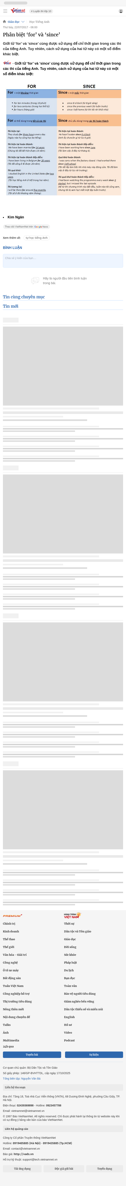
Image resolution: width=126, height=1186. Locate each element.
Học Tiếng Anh (39, 21)
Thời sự (69, 923)
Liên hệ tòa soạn (15, 1087)
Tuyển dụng (104, 1168)
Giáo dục (14, 21)
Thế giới (8, 947)
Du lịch (69, 970)
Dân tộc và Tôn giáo (77, 931)
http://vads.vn (24, 1154)
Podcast (69, 1040)
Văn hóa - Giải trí (15, 955)
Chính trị (9, 923)
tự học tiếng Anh (37, 238)
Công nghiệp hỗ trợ (16, 993)
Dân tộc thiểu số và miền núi (83, 1009)
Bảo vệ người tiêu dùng (80, 993)
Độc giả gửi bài (64, 1168)
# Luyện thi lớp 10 (41, 11)
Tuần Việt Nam (13, 986)
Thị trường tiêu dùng (17, 1001)
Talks (7, 1025)
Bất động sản (12, 978)
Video (68, 1032)
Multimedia (11, 1040)
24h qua (8, 1046)
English (69, 1017)
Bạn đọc (69, 978)
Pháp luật (70, 962)
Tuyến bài (32, 1054)
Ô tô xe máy (11, 970)
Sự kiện (94, 1054)
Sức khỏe (70, 955)
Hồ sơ (68, 1025)
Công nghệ (10, 962)
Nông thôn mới (13, 1009)
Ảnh (6, 1032)
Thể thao (9, 939)
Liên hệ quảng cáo (16, 1129)
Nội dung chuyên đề (16, 1017)
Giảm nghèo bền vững (79, 1001)
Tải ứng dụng (22, 1168)
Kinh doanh (11, 931)
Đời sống (70, 947)
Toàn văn (70, 986)
